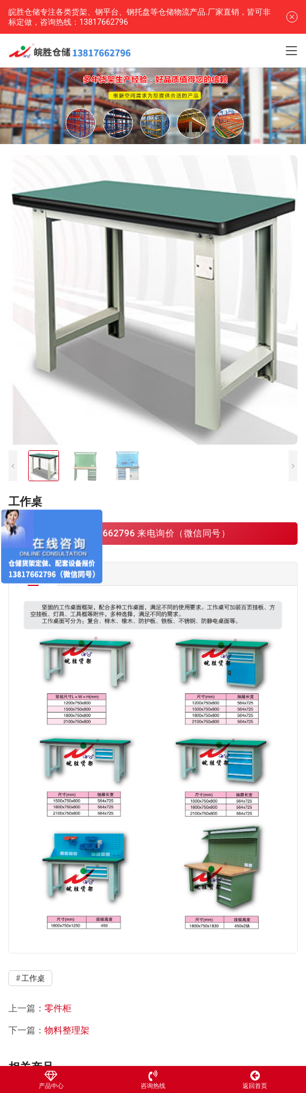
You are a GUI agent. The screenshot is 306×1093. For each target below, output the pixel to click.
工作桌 (33, 978)
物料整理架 (66, 1030)
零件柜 (57, 1008)
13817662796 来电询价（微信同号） (152, 533)
